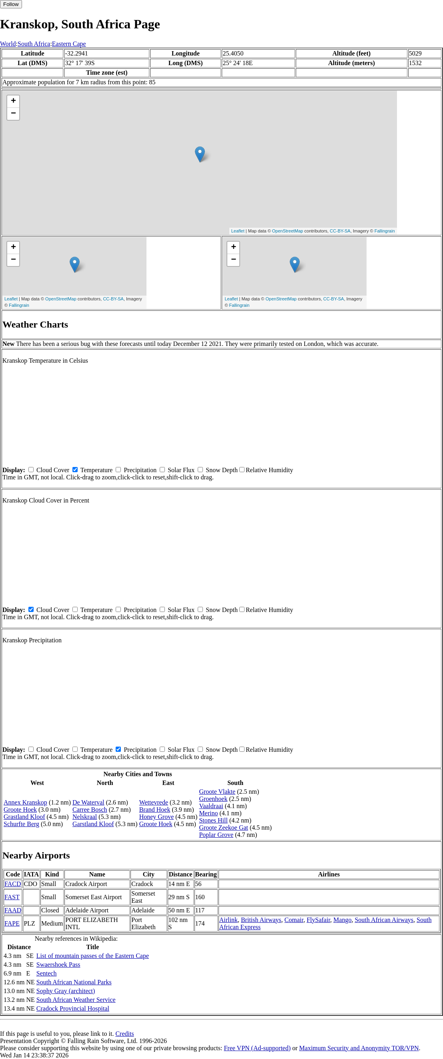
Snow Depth (222, 470)
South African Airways (384, 919)
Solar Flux (181, 470)
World (8, 43)
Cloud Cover (52, 470)
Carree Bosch (89, 809)
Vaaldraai (211, 806)
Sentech (46, 973)
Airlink (228, 919)
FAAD (12, 910)
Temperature (96, 470)
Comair (294, 919)
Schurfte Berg (21, 824)
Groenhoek (213, 798)
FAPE (12, 923)
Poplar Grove (216, 834)
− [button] (13, 114)
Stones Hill (213, 820)
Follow (11, 4)
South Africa (34, 43)
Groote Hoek (20, 809)
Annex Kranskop (25, 802)
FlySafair (318, 919)
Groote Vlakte (217, 791)
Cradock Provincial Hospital (72, 1008)
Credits (124, 1033)
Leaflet (238, 230)
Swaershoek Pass (58, 964)
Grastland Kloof (24, 816)
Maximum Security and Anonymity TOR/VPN (359, 1048)
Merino (208, 813)
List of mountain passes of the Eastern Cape (92, 955)
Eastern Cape (69, 43)
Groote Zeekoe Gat (223, 827)
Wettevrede (153, 802)
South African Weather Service (76, 999)
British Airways (261, 919)
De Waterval (88, 802)
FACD (12, 883)
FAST (12, 897)
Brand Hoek (154, 809)
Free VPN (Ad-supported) (257, 1048)
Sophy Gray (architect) (65, 990)
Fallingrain (385, 230)
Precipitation (140, 470)
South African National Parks (74, 982)
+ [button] (13, 101)
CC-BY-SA (340, 230)
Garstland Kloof (93, 824)
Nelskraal (84, 816)
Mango (342, 919)
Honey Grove (156, 816)
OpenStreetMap (287, 230)
